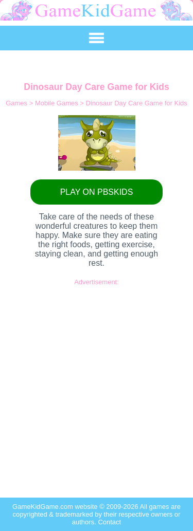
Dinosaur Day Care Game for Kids (136, 103)
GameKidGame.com (43, 506)
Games (17, 103)
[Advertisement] (96, 382)
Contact (109, 522)
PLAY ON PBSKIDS (96, 192)
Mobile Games (57, 103)
